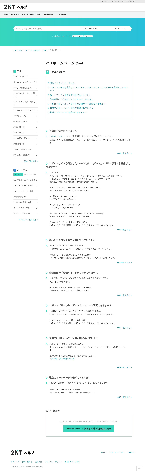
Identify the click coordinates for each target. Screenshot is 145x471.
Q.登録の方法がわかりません (61, 83)
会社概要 (38, 462)
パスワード (88, 36)
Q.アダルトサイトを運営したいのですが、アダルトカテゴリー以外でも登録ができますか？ (88, 89)
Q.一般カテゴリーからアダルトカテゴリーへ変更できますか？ (77, 104)
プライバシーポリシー (53, 462)
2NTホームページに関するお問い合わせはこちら (88, 428)
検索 (124, 29)
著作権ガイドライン (72, 462)
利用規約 (131, 452)
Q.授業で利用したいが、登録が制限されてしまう (70, 108)
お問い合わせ (61, 15)
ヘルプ (103, 452)
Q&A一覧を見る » (124, 153)
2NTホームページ (117, 1)
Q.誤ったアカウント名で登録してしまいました (69, 95)
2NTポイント (77, 36)
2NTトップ (104, 1)
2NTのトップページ (58, 136)
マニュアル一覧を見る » (28, 220)
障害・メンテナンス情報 (31, 15)
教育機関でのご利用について (62, 359)
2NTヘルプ (17, 50)
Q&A (44, 50)
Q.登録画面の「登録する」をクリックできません (70, 99)
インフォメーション (116, 452)
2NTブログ (130, 1)
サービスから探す (11, 15)
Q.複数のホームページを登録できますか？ (67, 112)
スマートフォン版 (30, 174)
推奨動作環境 (48, 15)
